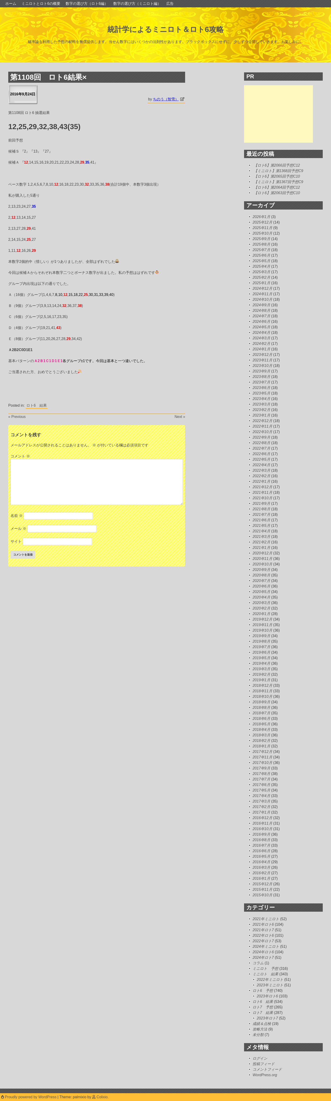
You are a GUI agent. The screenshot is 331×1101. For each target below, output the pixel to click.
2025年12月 (262, 222)
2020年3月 (261, 603)
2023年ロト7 (267, 1018)
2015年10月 (262, 895)
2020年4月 (261, 597)
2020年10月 (262, 564)
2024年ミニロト (266, 946)
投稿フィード (264, 1064)
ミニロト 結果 (265, 974)
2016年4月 (261, 862)
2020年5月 (261, 592)
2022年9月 (261, 437)
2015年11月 (262, 889)
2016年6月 (261, 851)
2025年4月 (261, 266)
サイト (16, 541)
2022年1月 (261, 481)
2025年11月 (262, 228)
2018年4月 (261, 730)
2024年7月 (261, 316)
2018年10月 (262, 696)
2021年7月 (261, 514)
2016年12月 (262, 818)
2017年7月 (261, 779)
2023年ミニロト (270, 985)
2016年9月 (261, 834)
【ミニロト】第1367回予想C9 (278, 182)
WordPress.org (265, 1075)
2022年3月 (261, 470)
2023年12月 (262, 355)
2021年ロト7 (263, 930)
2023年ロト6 (267, 996)
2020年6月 (261, 586)
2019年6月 (261, 652)
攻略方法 (260, 1029)
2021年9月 (261, 503)
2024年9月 (261, 305)
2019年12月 (262, 619)
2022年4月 (261, 465)
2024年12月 (262, 288)
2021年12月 (262, 487)
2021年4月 (261, 531)
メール (18, 529)
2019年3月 (261, 669)
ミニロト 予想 (265, 968)
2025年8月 (261, 244)
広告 (170, 4)
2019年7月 (261, 647)
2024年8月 (261, 310)
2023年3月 (261, 404)
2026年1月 (261, 217)
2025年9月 (261, 239)
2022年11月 (262, 426)
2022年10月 (262, 432)
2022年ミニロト (270, 980)
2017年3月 (261, 801)
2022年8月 (261, 443)
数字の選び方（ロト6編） (87, 4)
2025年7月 (261, 250)
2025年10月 (262, 233)
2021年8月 (261, 509)
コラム (258, 963)
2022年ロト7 (263, 941)
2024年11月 (262, 294)
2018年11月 (262, 691)
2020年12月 (262, 553)
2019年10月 (262, 630)
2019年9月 (261, 636)
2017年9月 (261, 768)
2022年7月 (261, 448)
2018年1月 (261, 746)
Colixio (102, 1097)
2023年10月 (262, 366)
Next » (180, 417)
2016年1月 (261, 878)
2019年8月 (261, 641)
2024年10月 (262, 299)
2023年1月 (261, 415)
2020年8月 (261, 575)
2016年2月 (261, 873)
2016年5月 (261, 856)
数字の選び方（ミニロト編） (137, 4)
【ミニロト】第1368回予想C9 (278, 171)
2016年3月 (261, 867)
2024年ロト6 (263, 952)
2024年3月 (261, 338)
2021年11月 (262, 492)
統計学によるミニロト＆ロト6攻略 (165, 29)
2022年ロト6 (263, 935)
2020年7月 (261, 581)
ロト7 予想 (263, 1007)
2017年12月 (262, 752)
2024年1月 (261, 349)
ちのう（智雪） (166, 99)
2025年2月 (261, 277)
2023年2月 (261, 410)
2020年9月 (261, 570)
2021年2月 (261, 542)
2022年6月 (261, 454)
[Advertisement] (278, 114)
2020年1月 (261, 614)
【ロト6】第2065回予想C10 (277, 176)
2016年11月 (262, 823)
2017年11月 (262, 757)
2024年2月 (261, 344)
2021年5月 (261, 526)
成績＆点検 (262, 1024)
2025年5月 (261, 261)
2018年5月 (261, 724)
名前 (16, 516)
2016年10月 (262, 829)
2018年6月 (261, 719)
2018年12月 (262, 685)
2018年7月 (261, 713)
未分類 (258, 1035)
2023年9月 (261, 371)
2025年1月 (261, 283)
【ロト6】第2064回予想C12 (277, 187)
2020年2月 (261, 608)
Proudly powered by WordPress (29, 1097)
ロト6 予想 (263, 991)
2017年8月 (261, 774)
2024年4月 (261, 333)
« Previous (17, 417)
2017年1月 (261, 812)
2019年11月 (262, 625)
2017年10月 (262, 763)
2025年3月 (261, 272)
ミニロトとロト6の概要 (41, 4)
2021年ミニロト (266, 919)
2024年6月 (261, 321)
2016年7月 (261, 845)
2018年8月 (261, 707)
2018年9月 (261, 702)
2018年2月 (261, 741)
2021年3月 (261, 537)
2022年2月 (261, 476)
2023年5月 (261, 393)
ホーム (10, 4)
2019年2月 (261, 674)
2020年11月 (262, 559)
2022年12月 (262, 421)
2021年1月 (261, 548)
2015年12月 (262, 884)
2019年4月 (261, 663)
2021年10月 (262, 498)
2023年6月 (261, 388)
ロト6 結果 (36, 405)
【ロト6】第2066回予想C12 (277, 165)
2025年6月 (261, 255)
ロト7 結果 (263, 1013)
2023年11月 (262, 360)
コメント (20, 456)
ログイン (260, 1058)
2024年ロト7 (263, 957)
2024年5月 (261, 327)
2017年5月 (261, 790)
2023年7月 (261, 382)
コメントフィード (267, 1069)
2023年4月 (261, 399)
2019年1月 (261, 680)
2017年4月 (261, 796)
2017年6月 (261, 785)
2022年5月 (261, 459)
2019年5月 (261, 658)
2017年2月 (261, 807)
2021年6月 (261, 520)
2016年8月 (261, 840)
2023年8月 (261, 377)
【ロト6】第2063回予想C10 (277, 193)
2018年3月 (261, 735)
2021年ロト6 (263, 924)
